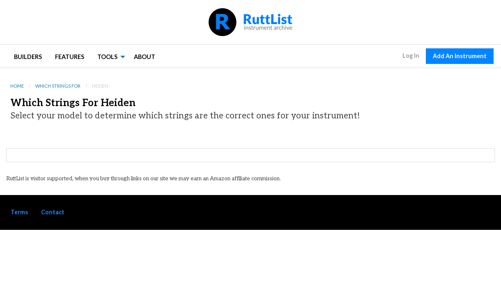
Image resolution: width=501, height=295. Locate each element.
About (144, 56)
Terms (19, 212)
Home (17, 85)
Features (69, 56)
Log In (410, 55)
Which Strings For (57, 85)
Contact (52, 212)
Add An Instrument (460, 55)
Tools (107, 56)
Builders (28, 56)
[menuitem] (27, 56)
